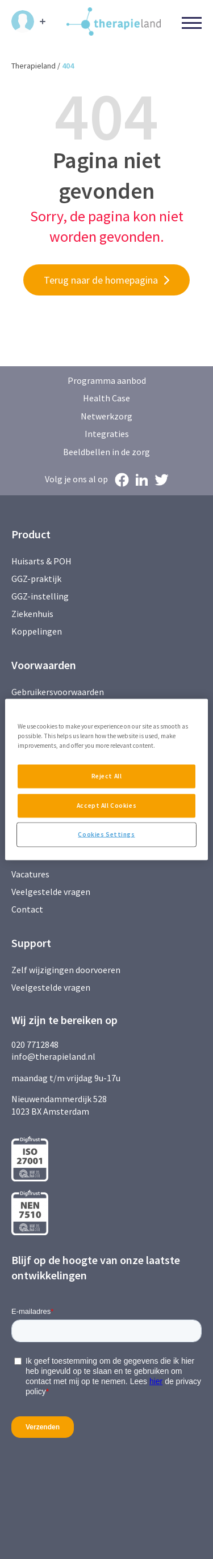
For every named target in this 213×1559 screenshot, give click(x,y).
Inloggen (22, 21)
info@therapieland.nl (53, 1056)
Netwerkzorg (106, 416)
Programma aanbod (107, 380)
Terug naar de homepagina (101, 279)
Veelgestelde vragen (50, 891)
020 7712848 (35, 1044)
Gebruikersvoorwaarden (57, 691)
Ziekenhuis (32, 613)
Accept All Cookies (106, 806)
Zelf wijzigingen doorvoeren (66, 969)
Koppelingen (36, 631)
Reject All (106, 776)
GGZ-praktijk (36, 578)
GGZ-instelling (40, 596)
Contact (27, 909)
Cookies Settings (106, 834)
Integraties (107, 433)
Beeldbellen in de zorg (106, 451)
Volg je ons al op (76, 479)
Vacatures (30, 874)
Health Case (106, 398)
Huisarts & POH (41, 561)
